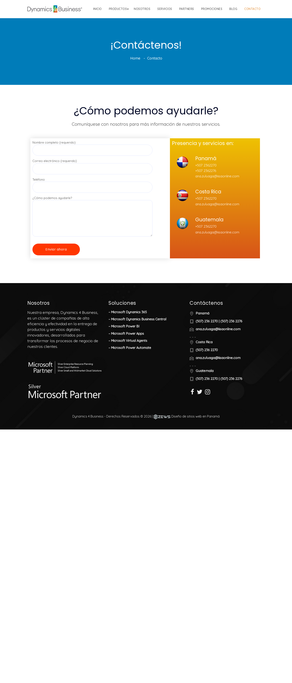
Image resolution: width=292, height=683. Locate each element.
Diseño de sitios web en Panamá (195, 434)
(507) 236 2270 (207, 339)
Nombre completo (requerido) (92, 164)
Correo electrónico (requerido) (92, 183)
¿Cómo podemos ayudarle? (92, 227)
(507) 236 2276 (231, 339)
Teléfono (92, 201)
